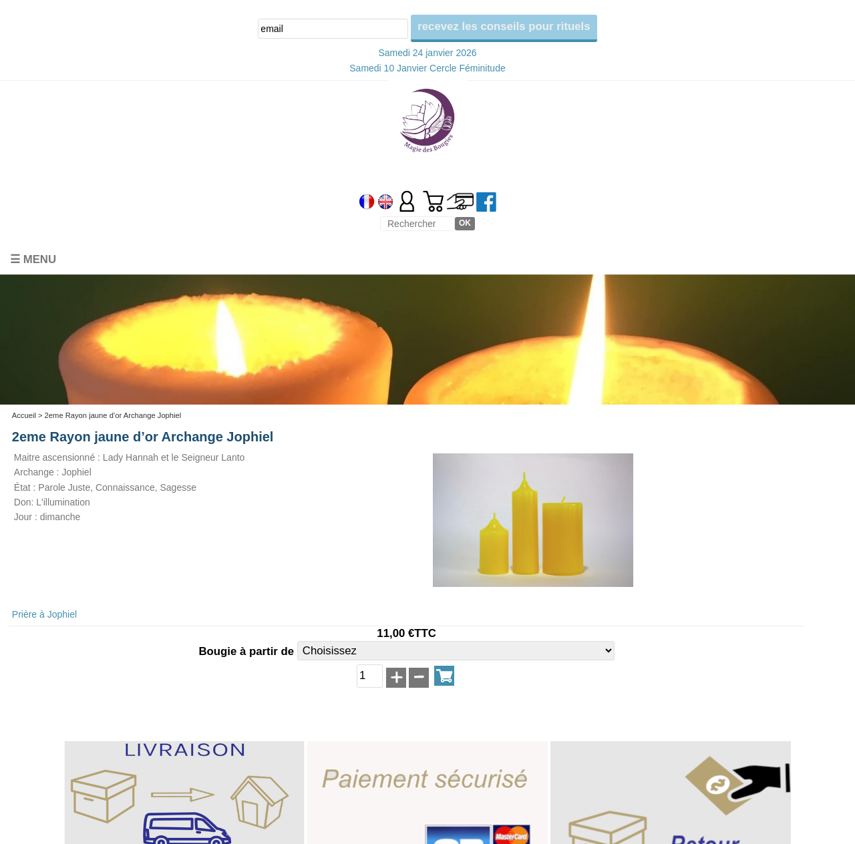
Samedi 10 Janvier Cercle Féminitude (427, 68)
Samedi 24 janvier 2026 (427, 52)
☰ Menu (33, 259)
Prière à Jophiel (44, 614)
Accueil (24, 415)
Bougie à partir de (247, 652)
